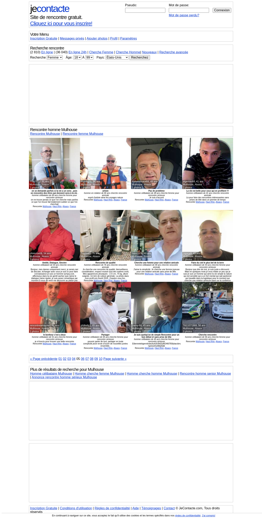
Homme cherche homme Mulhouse (152, 373)
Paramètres (128, 38)
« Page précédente (43, 359)
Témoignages (151, 508)
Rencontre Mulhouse (45, 133)
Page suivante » (115, 359)
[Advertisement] (131, 93)
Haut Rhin (57, 206)
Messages (72, 38)
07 (87, 359)
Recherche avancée (173, 52)
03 (69, 359)
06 (83, 359)
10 (100, 359)
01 (60, 359)
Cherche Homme (128, 52)
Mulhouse (47, 206)
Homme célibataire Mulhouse (51, 373)
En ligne (47, 52)
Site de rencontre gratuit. (56, 17)
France (73, 206)
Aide (135, 508)
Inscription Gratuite (43, 38)
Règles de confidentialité (112, 508)
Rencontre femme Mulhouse (83, 133)
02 (65, 359)
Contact (169, 508)
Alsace (66, 206)
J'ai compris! (208, 515)
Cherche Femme (101, 52)
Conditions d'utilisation (76, 508)
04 (73, 359)
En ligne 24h (78, 52)
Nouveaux (149, 52)
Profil (113, 38)
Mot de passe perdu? (184, 15)
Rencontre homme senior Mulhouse (205, 373)
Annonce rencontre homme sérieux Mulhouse (64, 377)
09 (96, 359)
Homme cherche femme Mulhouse (99, 373)
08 (91, 359)
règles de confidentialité (188, 515)
